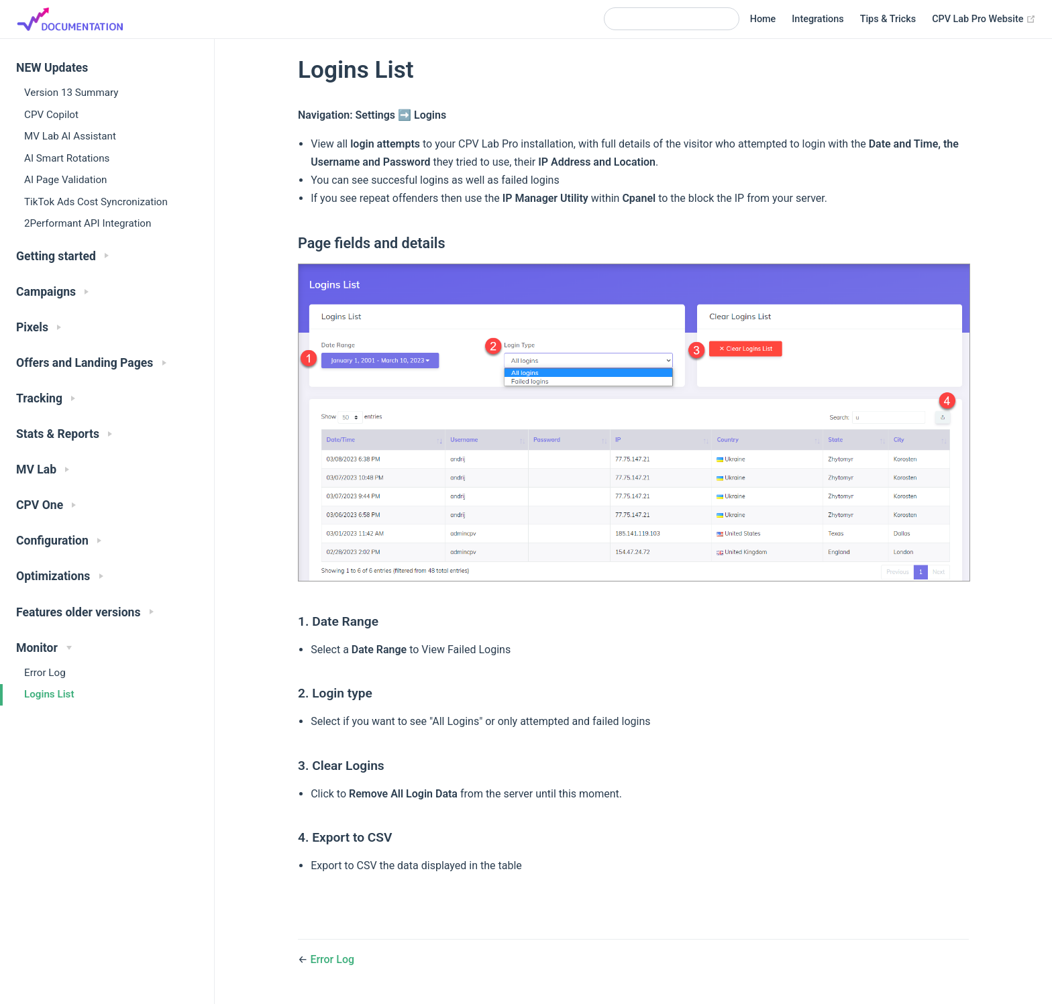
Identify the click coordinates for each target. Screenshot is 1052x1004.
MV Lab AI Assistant (70, 136)
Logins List (49, 694)
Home (763, 19)
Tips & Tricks (888, 19)
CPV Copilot (51, 115)
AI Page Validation (65, 180)
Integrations (817, 19)
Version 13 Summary (71, 93)
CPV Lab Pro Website (984, 19)
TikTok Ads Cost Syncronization (96, 202)
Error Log (45, 673)
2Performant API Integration (87, 223)
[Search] (671, 18)
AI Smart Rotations (66, 158)
